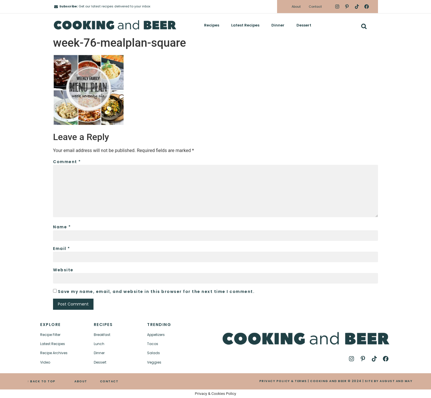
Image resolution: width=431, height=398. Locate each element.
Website (63, 270)
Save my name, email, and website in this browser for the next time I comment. (156, 292)
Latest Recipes (245, 25)
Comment (67, 162)
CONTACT (109, 381)
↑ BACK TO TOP (41, 381)
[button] (364, 26)
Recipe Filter (50, 334)
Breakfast (102, 334)
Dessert (303, 25)
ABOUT (80, 381)
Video (45, 362)
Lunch (99, 343)
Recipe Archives (54, 352)
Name (62, 227)
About (296, 6)
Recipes (211, 25)
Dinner (277, 25)
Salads (153, 352)
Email (61, 249)
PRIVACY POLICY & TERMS (283, 381)
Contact (315, 6)
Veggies (154, 362)
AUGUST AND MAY (396, 381)
